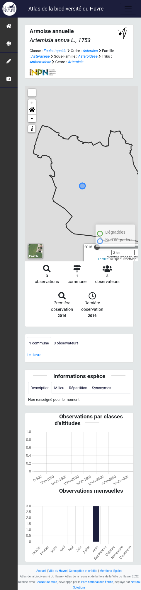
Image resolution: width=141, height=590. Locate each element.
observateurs (66, 343)
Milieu (59, 388)
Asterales (90, 51)
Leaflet (103, 259)
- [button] (32, 118)
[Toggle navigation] (128, 9)
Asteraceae (40, 56)
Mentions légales (110, 571)
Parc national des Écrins (97, 582)
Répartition (78, 388)
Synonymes (101, 388)
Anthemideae (40, 62)
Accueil (41, 571)
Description (40, 388)
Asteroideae (88, 56)
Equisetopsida (55, 51)
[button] (32, 111)
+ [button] (32, 103)
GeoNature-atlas (46, 582)
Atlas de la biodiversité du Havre (66, 9)
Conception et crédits (83, 571)
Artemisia (76, 62)
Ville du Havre (57, 571)
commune (39, 343)
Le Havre (34, 355)
